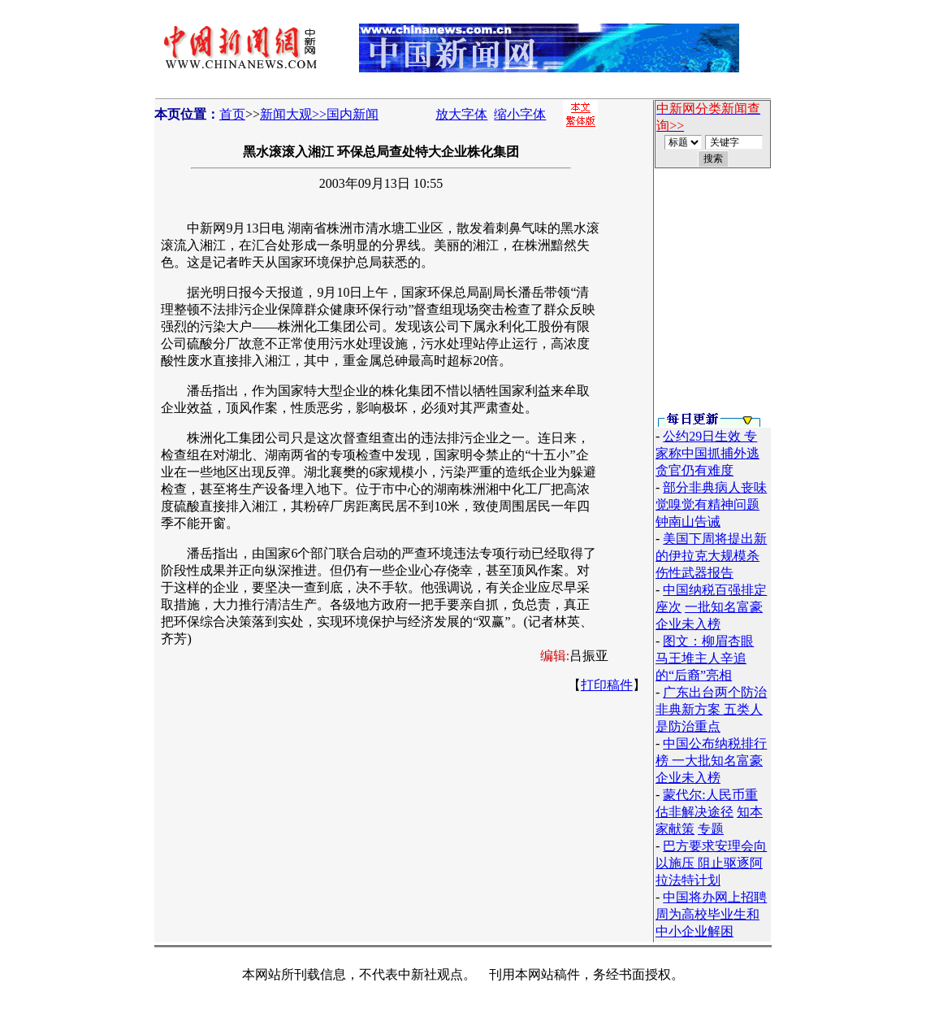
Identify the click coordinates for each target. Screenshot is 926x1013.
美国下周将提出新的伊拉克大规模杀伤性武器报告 (711, 556)
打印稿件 (607, 685)
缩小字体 (520, 114)
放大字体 (461, 114)
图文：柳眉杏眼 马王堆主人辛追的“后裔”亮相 (705, 658)
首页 (232, 114)
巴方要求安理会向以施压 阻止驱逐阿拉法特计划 (711, 863)
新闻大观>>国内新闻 (319, 114)
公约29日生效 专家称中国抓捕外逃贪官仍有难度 (707, 453)
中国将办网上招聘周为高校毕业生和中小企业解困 (711, 914)
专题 (711, 829)
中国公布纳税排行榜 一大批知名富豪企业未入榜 (711, 761)
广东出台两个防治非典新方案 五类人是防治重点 (711, 709)
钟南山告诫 (688, 521)
